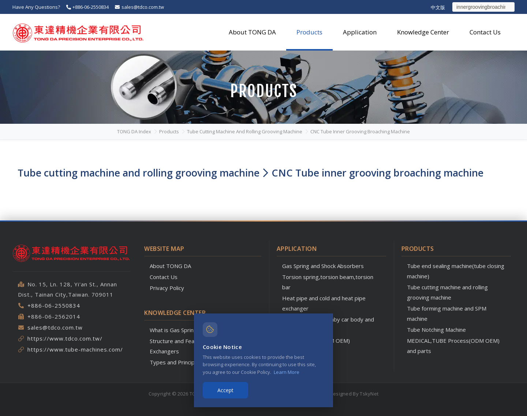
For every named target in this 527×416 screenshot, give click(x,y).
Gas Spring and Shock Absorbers (323, 266)
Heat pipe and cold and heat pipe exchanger (324, 303)
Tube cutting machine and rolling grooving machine (244, 131)
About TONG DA (170, 266)
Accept (225, 390)
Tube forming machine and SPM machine (446, 313)
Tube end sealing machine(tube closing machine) (455, 271)
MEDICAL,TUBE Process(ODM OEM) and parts (453, 345)
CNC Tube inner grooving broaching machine (360, 131)
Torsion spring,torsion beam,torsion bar (327, 282)
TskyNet (369, 393)
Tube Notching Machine (436, 329)
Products (169, 131)
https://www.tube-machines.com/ (75, 349)
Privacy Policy (167, 287)
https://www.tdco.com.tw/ (64, 338)
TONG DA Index (134, 131)
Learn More (286, 372)
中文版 (438, 7)
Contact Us (163, 277)
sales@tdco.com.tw (139, 7)
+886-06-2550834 (87, 7)
